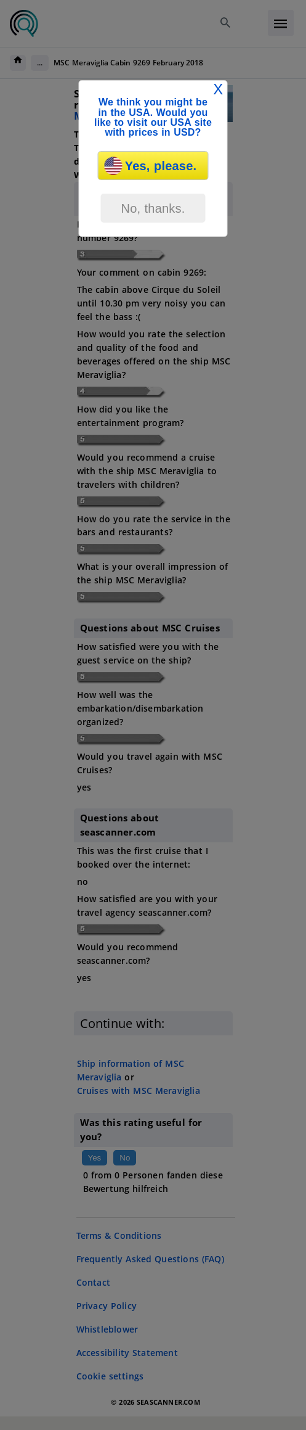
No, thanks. (153, 208)
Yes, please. (150, 166)
